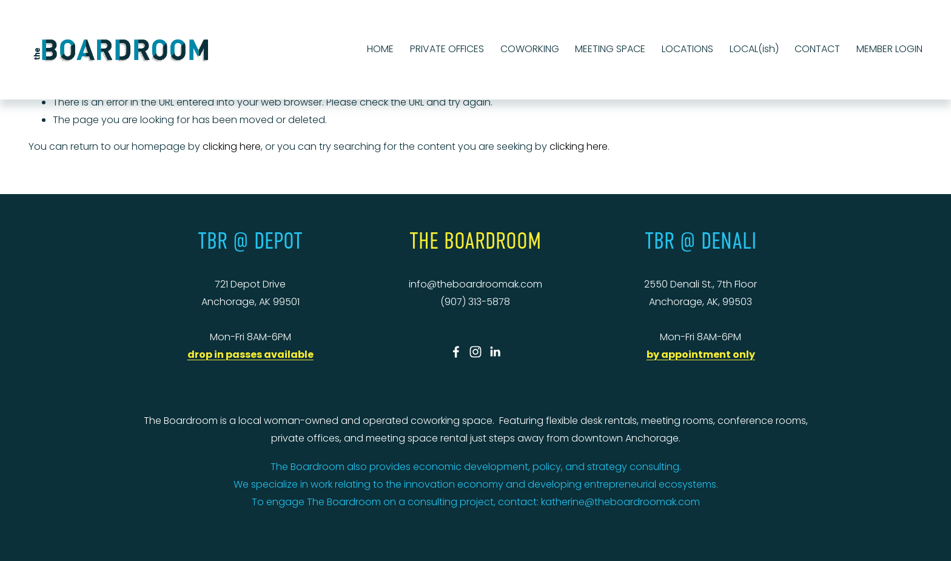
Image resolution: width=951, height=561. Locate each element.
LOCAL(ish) (754, 49)
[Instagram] (475, 352)
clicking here (232, 146)
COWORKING (529, 49)
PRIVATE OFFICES (447, 49)
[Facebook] (456, 352)
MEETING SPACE (610, 49)
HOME (380, 49)
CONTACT (817, 49)
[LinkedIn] (495, 352)
